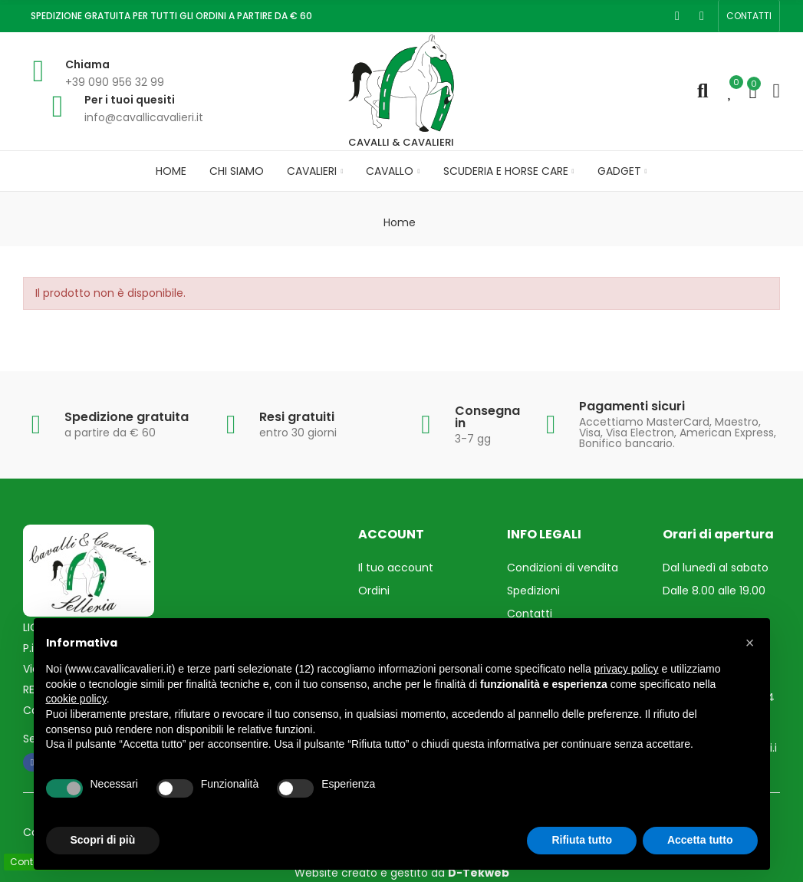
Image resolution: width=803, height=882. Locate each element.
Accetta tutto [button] (700, 840)
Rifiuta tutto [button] (581, 840)
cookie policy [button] (76, 699)
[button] (749, 16)
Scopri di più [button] (103, 840)
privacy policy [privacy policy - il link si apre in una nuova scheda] (626, 669)
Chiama (87, 64)
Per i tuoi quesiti (129, 99)
